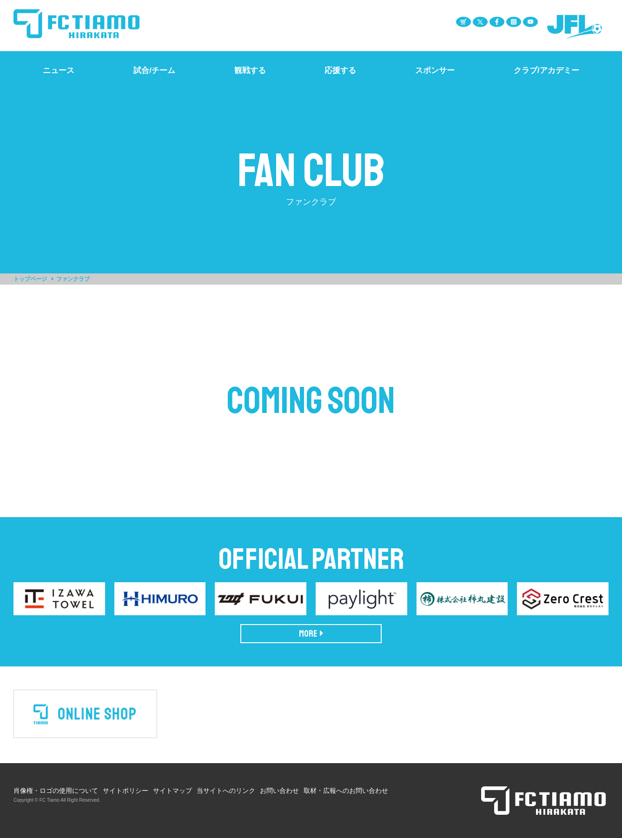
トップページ (30, 279)
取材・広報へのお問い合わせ (346, 790)
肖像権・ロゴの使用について (55, 790)
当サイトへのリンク (226, 790)
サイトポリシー (125, 790)
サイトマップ (172, 790)
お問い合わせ (279, 790)
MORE (311, 633)
